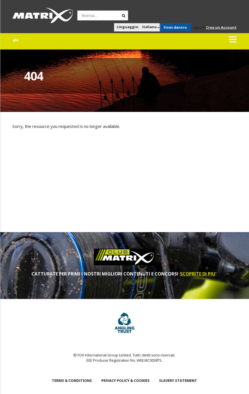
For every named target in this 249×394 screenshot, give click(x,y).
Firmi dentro (175, 27)
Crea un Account (221, 27)
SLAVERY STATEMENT (178, 380)
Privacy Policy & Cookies (125, 380)
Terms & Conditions (72, 380)
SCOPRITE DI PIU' (198, 274)
